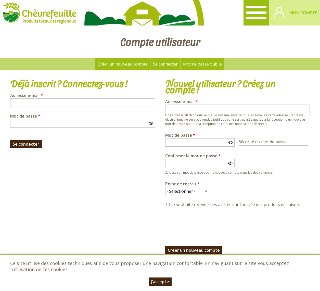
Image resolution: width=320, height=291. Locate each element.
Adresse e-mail (26, 95)
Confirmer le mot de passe (193, 156)
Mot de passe (25, 116)
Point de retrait (182, 184)
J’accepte (160, 281)
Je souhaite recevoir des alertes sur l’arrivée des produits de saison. (235, 204)
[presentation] (204, 224)
